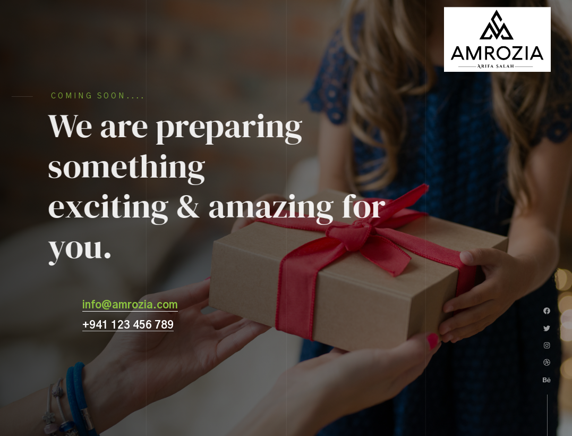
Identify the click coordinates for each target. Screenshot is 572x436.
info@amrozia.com (130, 305)
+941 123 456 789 (128, 325)
